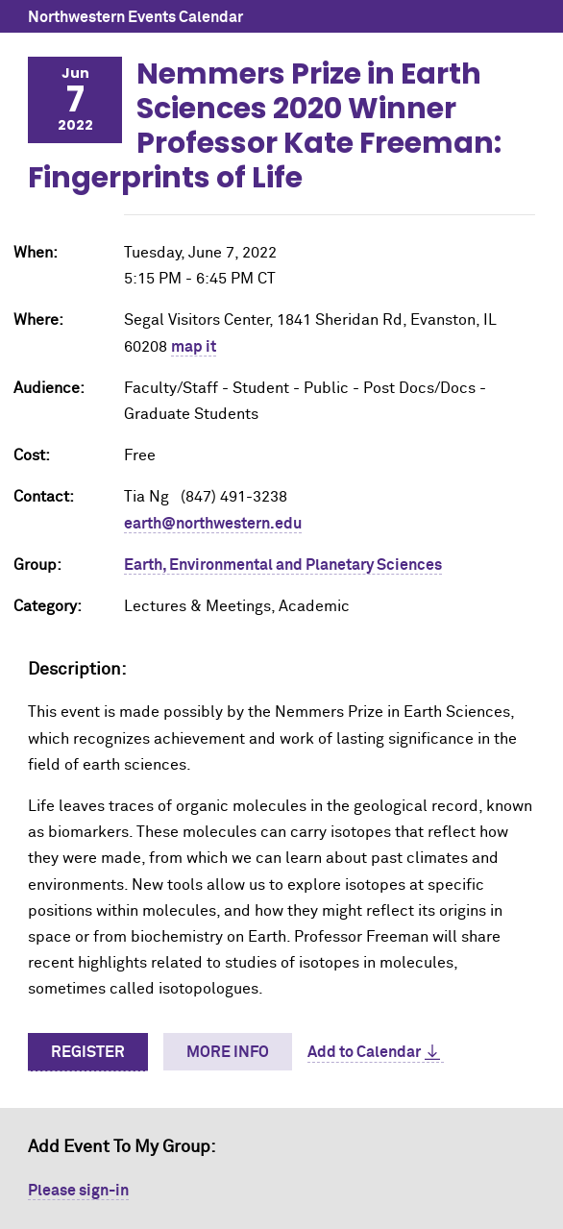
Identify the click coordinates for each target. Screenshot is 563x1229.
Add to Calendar (364, 1052)
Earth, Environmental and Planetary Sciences (283, 565)
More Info (227, 1052)
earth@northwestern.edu (213, 523)
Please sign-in (78, 1190)
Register (88, 1052)
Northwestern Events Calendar (135, 17)
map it (193, 347)
